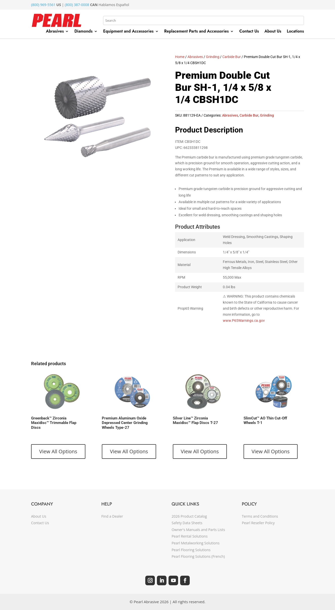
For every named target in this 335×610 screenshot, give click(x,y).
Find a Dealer (112, 516)
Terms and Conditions (260, 516)
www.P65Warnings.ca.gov (244, 321)
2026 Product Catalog (189, 516)
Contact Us (249, 32)
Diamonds (83, 32)
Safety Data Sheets (187, 522)
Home (179, 57)
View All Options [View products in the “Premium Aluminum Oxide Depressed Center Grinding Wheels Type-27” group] (129, 451)
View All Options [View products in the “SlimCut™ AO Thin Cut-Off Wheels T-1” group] (271, 451)
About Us (273, 32)
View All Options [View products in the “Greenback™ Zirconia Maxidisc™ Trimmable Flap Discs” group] (58, 451)
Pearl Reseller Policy (258, 522)
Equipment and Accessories (128, 32)
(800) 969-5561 (43, 4)
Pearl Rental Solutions (189, 536)
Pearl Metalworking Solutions (196, 543)
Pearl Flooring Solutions (191, 549)
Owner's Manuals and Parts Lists (198, 529)
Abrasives (55, 32)
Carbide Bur (231, 57)
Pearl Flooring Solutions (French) (198, 556)
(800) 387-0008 (77, 4)
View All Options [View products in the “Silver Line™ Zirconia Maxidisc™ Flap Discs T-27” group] (200, 451)
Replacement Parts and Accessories (196, 32)
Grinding (212, 57)
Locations (295, 32)
